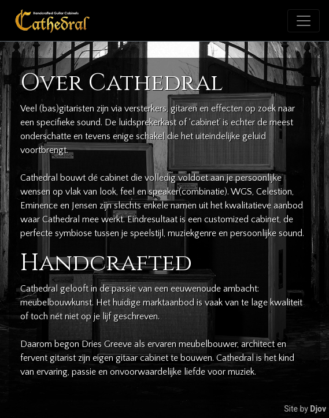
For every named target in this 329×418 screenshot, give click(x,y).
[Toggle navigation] (303, 20)
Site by (305, 408)
